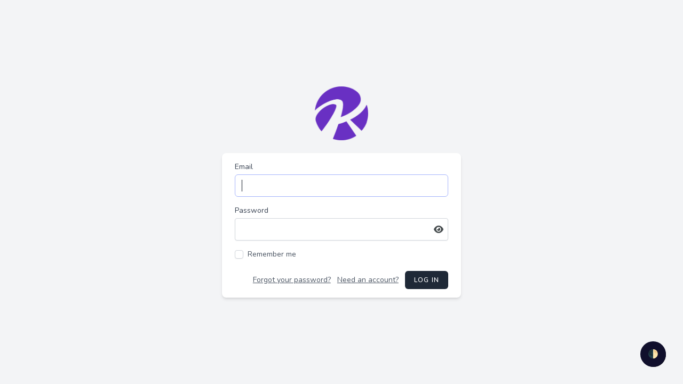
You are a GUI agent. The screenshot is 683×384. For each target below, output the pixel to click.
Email (244, 167)
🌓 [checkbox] (653, 354)
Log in (426, 280)
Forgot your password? (292, 280)
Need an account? (368, 280)
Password (251, 210)
